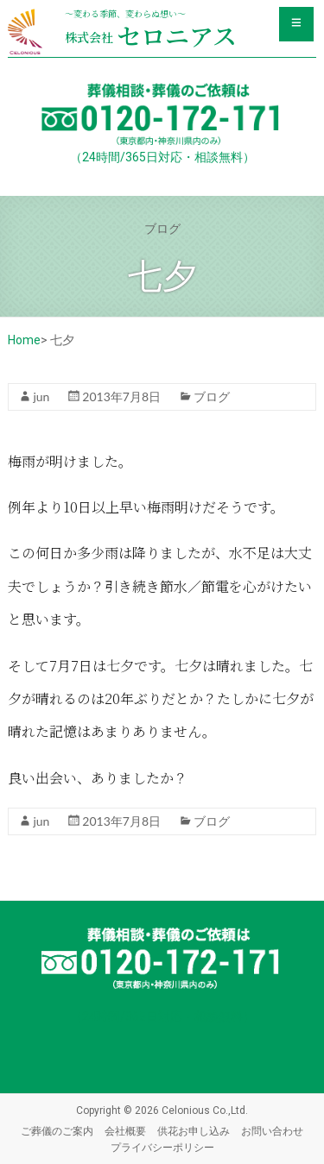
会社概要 (125, 1130)
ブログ (212, 396)
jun (41, 396)
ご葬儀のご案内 (57, 1130)
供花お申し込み (193, 1130)
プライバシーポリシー (162, 1147)
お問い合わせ (272, 1130)
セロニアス (151, 35)
